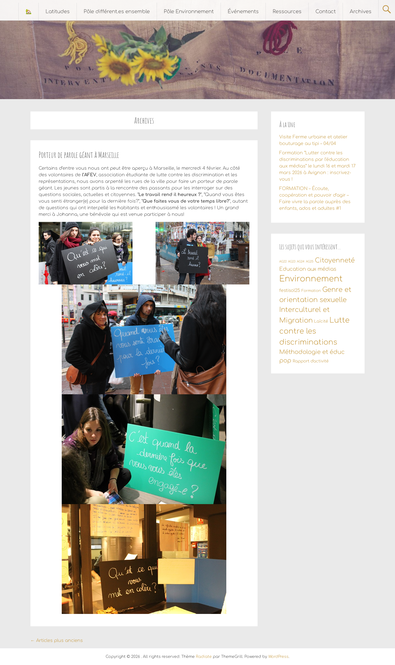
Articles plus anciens (56, 640)
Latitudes (58, 11)
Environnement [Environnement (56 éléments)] (311, 278)
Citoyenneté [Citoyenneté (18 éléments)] (335, 260)
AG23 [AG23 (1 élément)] (291, 261)
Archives (360, 11)
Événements (243, 11)
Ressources (287, 11)
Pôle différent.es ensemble (117, 11)
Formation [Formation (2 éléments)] (311, 291)
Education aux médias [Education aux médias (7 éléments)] (307, 269)
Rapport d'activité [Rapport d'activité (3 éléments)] (311, 361)
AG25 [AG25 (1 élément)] (310, 261)
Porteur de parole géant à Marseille (79, 155)
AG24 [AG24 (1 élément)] (300, 261)
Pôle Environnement (189, 11)
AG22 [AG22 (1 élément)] (283, 261)
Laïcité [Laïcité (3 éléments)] (321, 321)
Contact (325, 11)
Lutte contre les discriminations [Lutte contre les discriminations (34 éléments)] (314, 331)
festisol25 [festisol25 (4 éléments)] (289, 290)
